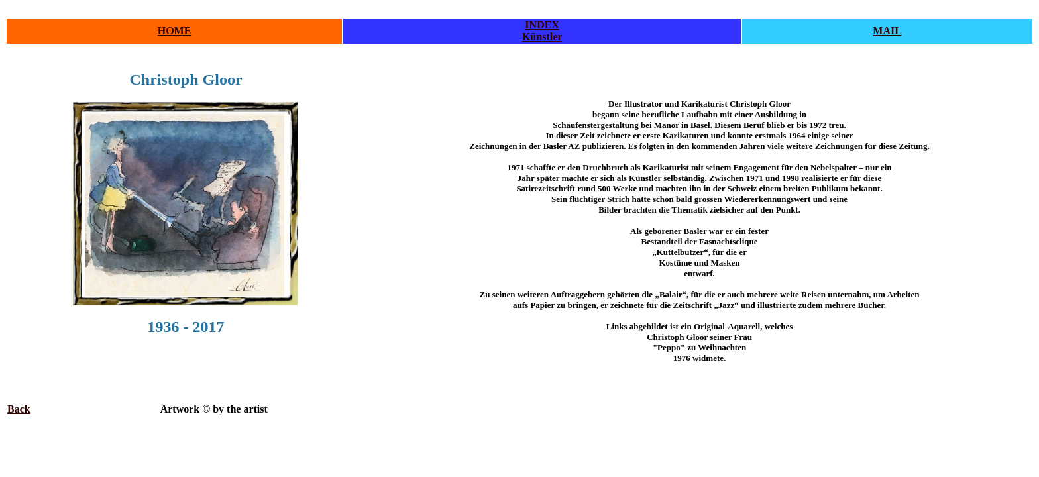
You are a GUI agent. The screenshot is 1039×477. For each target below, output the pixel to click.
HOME (174, 30)
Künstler (542, 36)
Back (18, 409)
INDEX (542, 24)
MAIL (887, 30)
